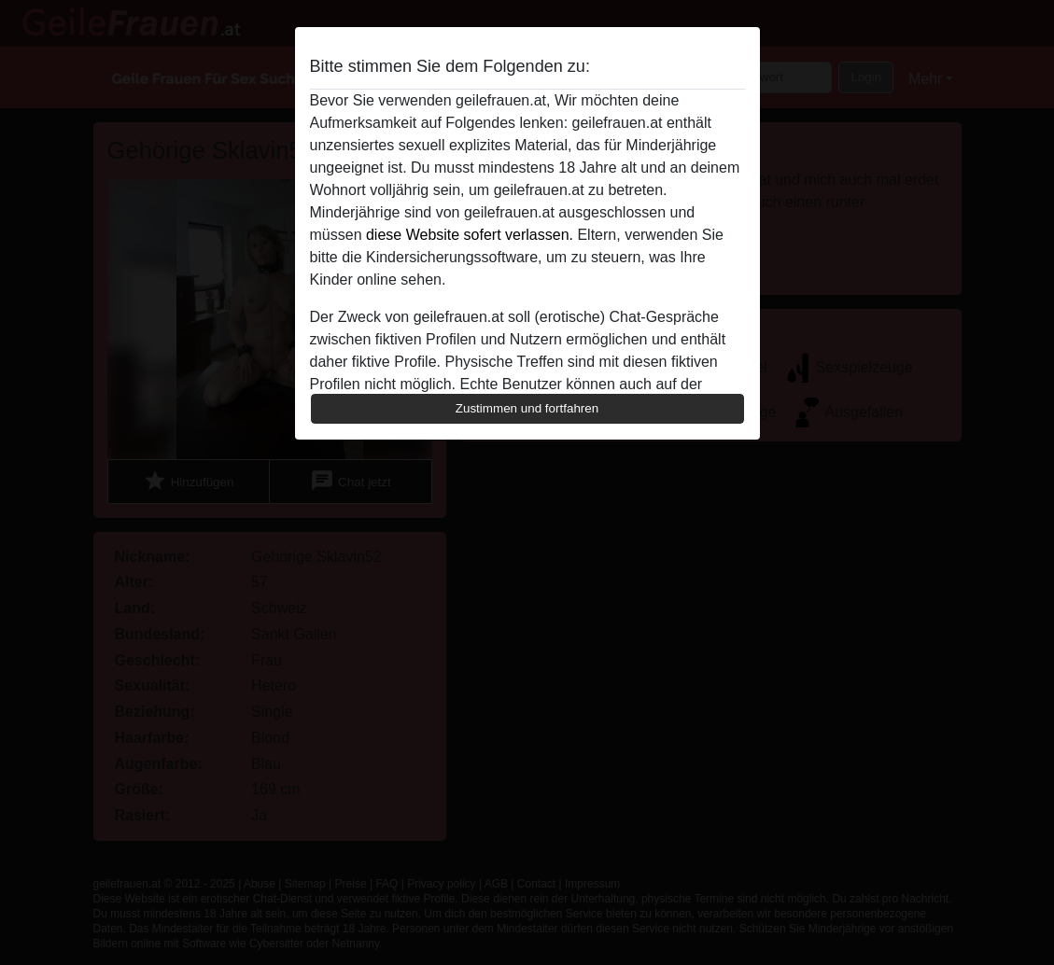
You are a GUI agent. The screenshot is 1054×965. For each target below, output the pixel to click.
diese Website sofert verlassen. (469, 235)
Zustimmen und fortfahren (527, 408)
